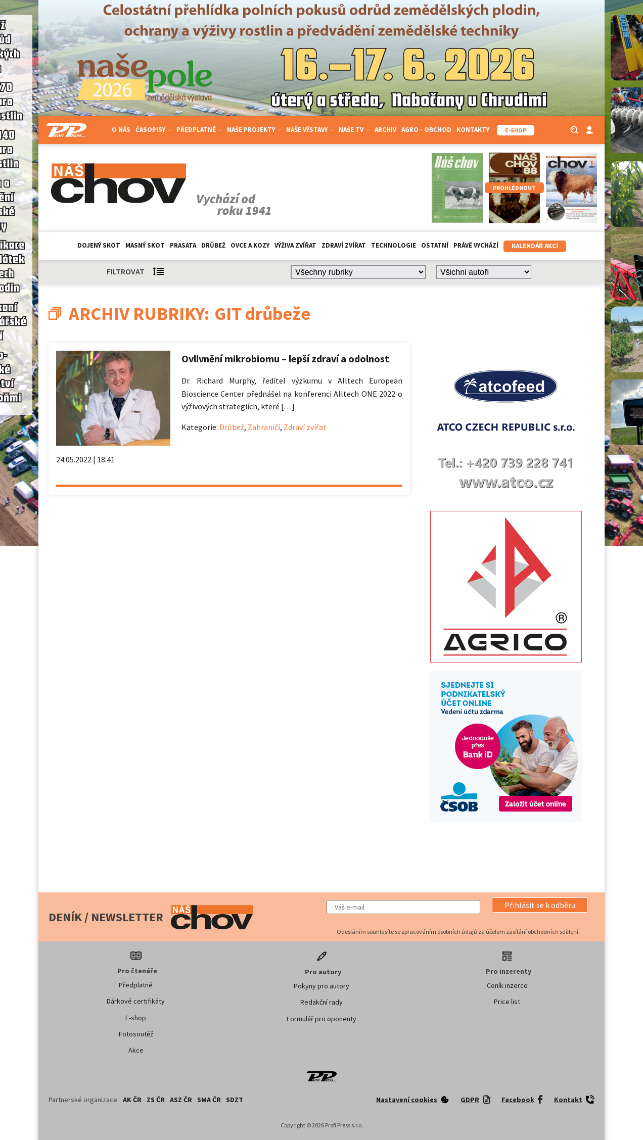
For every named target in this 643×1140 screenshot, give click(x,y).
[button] (540, 905)
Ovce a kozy (250, 245)
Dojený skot (98, 245)
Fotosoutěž (136, 1033)
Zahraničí (264, 427)
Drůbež (213, 245)
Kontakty (472, 129)
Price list (507, 1001)
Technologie (393, 245)
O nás (121, 129)
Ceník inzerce (507, 985)
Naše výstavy (310, 129)
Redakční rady (321, 1002)
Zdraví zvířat (344, 245)
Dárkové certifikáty (136, 1001)
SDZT (234, 1099)
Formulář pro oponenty (321, 1018)
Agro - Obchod (426, 129)
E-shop (135, 1017)
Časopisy (153, 129)
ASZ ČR (181, 1099)
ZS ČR (156, 1099)
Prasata (183, 245)
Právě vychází (475, 245)
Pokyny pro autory (321, 985)
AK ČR (132, 1099)
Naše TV (354, 129)
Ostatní (434, 245)
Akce (136, 1050)
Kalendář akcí (535, 246)
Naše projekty (254, 129)
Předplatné (199, 129)
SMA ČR (209, 1099)
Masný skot (145, 245)
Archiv (385, 129)
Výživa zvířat (295, 245)
